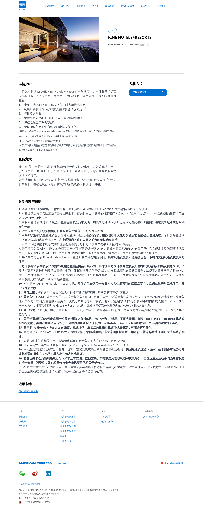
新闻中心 (145, 5)
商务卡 (63, 436)
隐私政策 (36, 483)
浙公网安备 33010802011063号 (34, 502)
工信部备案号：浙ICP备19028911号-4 (35, 498)
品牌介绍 (23, 416)
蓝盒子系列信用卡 (69, 426)
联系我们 (23, 421)
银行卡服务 (107, 421)
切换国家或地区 (177, 463)
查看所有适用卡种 (28, 391)
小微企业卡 (65, 441)
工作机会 (160, 5)
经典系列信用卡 (68, 416)
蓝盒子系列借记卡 (69, 431)
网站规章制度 (24, 483)
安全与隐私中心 (151, 416)
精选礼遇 (109, 5)
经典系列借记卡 (68, 421)
